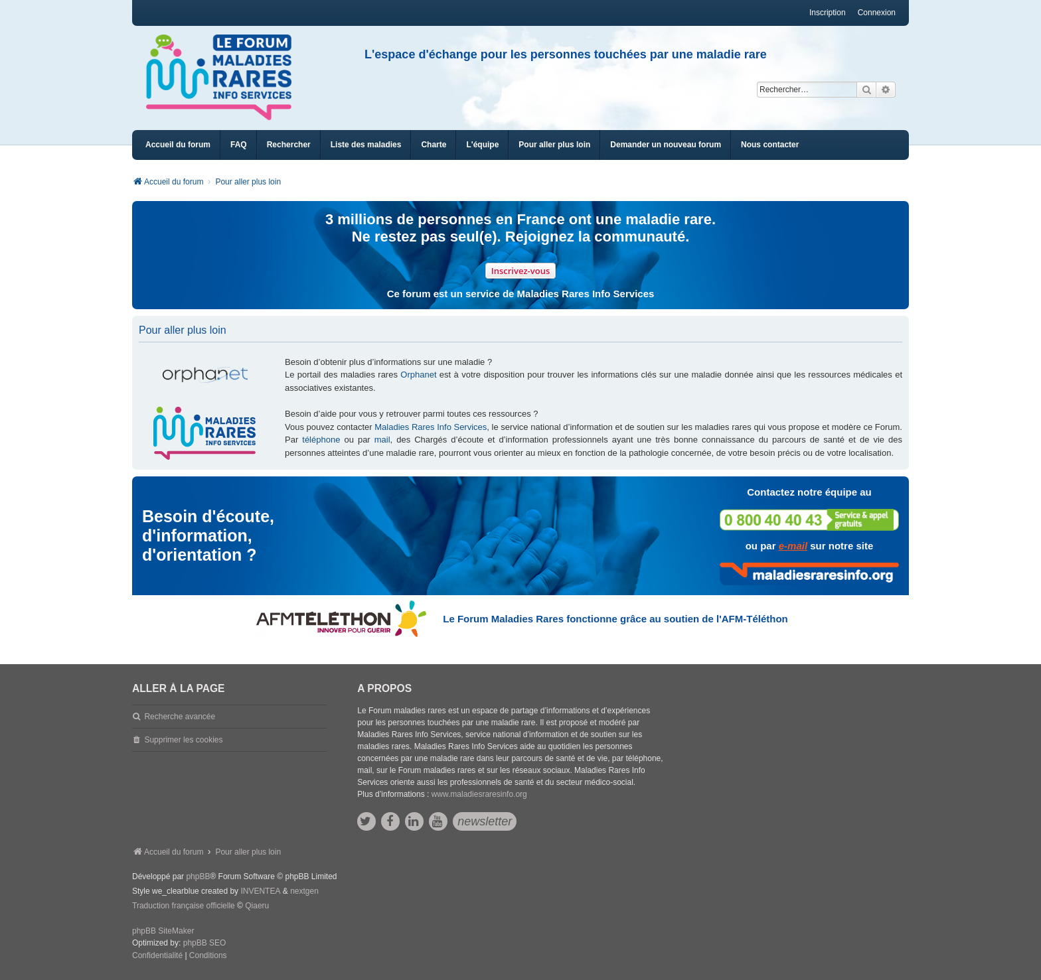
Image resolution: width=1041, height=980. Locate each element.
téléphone (321, 440)
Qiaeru (257, 905)
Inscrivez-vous (520, 271)
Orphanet (418, 375)
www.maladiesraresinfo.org (479, 794)
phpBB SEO (204, 942)
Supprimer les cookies (183, 739)
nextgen (304, 891)
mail (382, 440)
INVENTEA (260, 891)
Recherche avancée (179, 716)
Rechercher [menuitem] (289, 144)
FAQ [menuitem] (238, 144)
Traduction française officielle (183, 905)
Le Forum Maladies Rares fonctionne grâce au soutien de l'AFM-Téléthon (615, 618)
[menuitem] (366, 145)
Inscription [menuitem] (827, 12)
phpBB (198, 876)
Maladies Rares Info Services (430, 427)
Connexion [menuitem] (877, 12)
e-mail (793, 545)
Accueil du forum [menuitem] (177, 144)
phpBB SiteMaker (163, 931)
